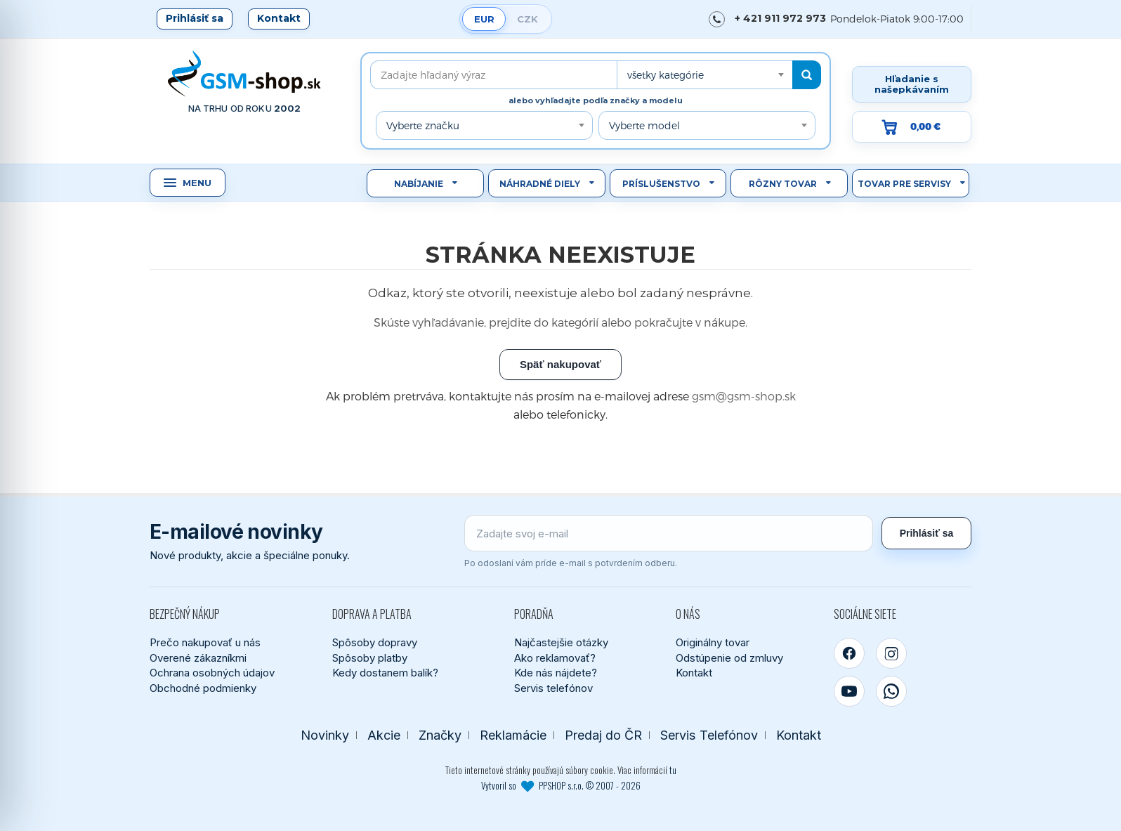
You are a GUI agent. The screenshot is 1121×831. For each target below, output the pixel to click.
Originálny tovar (712, 642)
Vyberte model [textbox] (644, 125)
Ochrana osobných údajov (212, 672)
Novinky (325, 735)
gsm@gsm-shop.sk (744, 396)
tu (672, 770)
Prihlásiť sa (194, 18)
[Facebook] (849, 653)
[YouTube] (849, 691)
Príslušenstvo (661, 183)
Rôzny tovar (783, 183)
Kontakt (279, 18)
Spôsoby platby (369, 658)
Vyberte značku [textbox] (422, 125)
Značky (440, 735)
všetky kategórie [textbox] (665, 75)
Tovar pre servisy (904, 183)
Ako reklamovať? (555, 658)
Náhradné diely (539, 183)
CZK (527, 19)
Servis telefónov (553, 688)
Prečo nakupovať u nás (205, 642)
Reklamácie (513, 735)
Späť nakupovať (560, 364)
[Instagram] (891, 653)
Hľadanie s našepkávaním (911, 84)
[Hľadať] (806, 74)
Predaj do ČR (603, 735)
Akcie (383, 735)
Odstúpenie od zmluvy (729, 658)
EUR (484, 19)
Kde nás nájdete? (555, 672)
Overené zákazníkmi (198, 658)
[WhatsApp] (891, 691)
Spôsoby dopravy (374, 642)
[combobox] (704, 74)
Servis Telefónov (709, 735)
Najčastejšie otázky (561, 642)
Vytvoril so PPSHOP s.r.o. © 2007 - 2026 (561, 785)
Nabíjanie (418, 183)
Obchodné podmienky (203, 688)
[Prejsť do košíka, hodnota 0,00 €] (911, 127)
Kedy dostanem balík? (385, 672)
